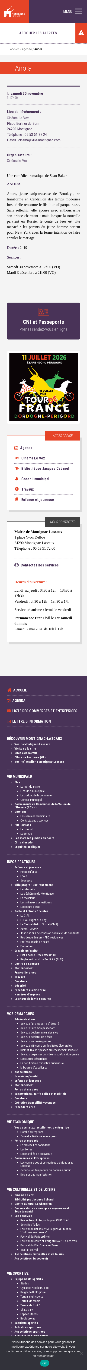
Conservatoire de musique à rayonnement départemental (41, 1209)
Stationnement (23, 968)
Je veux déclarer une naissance (39, 1032)
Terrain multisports (31, 1296)
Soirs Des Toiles (30, 1224)
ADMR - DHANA (29, 928)
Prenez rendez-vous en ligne (43, 329)
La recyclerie (27, 898)
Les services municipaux (35, 816)
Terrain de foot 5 (30, 1305)
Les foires (26, 1149)
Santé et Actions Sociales (31, 911)
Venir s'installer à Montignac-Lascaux (39, 761)
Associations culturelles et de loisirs (39, 1254)
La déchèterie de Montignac (37, 893)
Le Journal (26, 829)
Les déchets (27, 889)
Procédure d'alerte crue (30, 990)
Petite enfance (28, 871)
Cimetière (20, 981)
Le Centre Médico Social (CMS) (39, 924)
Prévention (26, 946)
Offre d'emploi (23, 842)
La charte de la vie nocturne (32, 999)
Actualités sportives (27, 1327)
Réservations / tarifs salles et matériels (40, 1094)
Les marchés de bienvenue (36, 1154)
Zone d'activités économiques (38, 1136)
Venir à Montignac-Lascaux (32, 744)
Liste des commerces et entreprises (44, 711)
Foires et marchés (26, 1089)
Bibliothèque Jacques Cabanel (34, 1199)
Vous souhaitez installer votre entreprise (41, 1127)
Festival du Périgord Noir (35, 1236)
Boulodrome (27, 1318)
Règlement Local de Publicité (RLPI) (41, 959)
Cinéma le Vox (17, 160)
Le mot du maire (30, 786)
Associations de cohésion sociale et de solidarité (49, 933)
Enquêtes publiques (27, 847)
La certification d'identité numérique (42, 1063)
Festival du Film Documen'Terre (39, 1245)
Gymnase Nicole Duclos (34, 1288)
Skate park (26, 1309)
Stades (24, 1283)
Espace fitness (29, 1314)
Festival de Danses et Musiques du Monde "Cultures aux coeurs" (45, 1230)
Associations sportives (29, 1331)
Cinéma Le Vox (18, 118)
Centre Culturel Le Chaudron (33, 1204)
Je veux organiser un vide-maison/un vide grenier (50, 1054)
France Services (25, 972)
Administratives (24, 1019)
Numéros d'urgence (27, 994)
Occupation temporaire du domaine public (45, 1170)
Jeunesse (26, 880)
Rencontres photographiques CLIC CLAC (44, 1220)
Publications (22, 825)
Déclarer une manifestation (36, 1174)
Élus (17, 782)
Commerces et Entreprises (32, 1158)
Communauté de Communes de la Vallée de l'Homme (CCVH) (42, 805)
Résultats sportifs (26, 1323)
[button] (72, 11)
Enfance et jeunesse (27, 867)
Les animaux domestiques (36, 902)
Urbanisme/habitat (26, 950)
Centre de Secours (26, 963)
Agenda (27, 49)
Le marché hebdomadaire (35, 1145)
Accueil (14, 49)
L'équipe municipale (32, 791)
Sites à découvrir (25, 753)
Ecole (23, 876)
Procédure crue (24, 1107)
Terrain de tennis (30, 1301)
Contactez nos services (34, 820)
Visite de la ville (25, 748)
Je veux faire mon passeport (37, 1028)
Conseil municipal (31, 799)
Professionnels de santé (34, 942)
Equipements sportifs (28, 1279)
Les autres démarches (33, 1058)
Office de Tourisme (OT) (29, 757)
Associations (23, 1072)
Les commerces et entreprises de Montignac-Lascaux (47, 1164)
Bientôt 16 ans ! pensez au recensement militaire (49, 1050)
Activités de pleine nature (31, 1336)
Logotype (26, 833)
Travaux (19, 977)
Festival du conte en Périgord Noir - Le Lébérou (48, 1241)
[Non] (81, 1353)
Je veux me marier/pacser (36, 1041)
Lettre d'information (31, 721)
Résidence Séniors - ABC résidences (41, 937)
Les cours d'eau (30, 906)
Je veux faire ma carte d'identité (39, 1023)
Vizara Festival (29, 1249)
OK (44, 1363)
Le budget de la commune (36, 795)
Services (20, 811)
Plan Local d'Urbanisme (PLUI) (38, 955)
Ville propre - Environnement (33, 885)
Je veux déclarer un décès (36, 1037)
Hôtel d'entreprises (31, 1132)
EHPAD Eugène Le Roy (33, 920)
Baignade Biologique (32, 1292)
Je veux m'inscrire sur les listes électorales (46, 1045)
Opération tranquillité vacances (35, 1102)
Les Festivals (23, 1216)
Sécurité (20, 985)
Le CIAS (25, 915)
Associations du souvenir (31, 1258)
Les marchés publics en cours (34, 838)
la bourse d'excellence (33, 1067)
